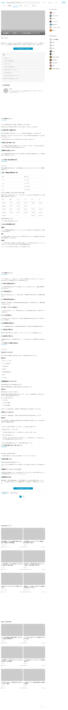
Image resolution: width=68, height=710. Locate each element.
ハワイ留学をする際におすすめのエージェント (11, 75)
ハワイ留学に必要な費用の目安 (8, 61)
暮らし (26, 567)
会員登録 (63, 2)
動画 (21, 5)
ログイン (56, 2)
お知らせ (34, 5)
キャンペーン (27, 5)
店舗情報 (9, 5)
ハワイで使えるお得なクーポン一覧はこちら (23, 48)
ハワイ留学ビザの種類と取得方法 (9, 66)
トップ (3, 5)
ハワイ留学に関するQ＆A (7, 72)
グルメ (26, 544)
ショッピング (4, 544)
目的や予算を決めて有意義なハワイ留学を (10, 78)
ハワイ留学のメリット (7, 58)
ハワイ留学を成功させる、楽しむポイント (10, 69)
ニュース (15, 5)
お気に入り (50, 2)
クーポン (43, 2)
